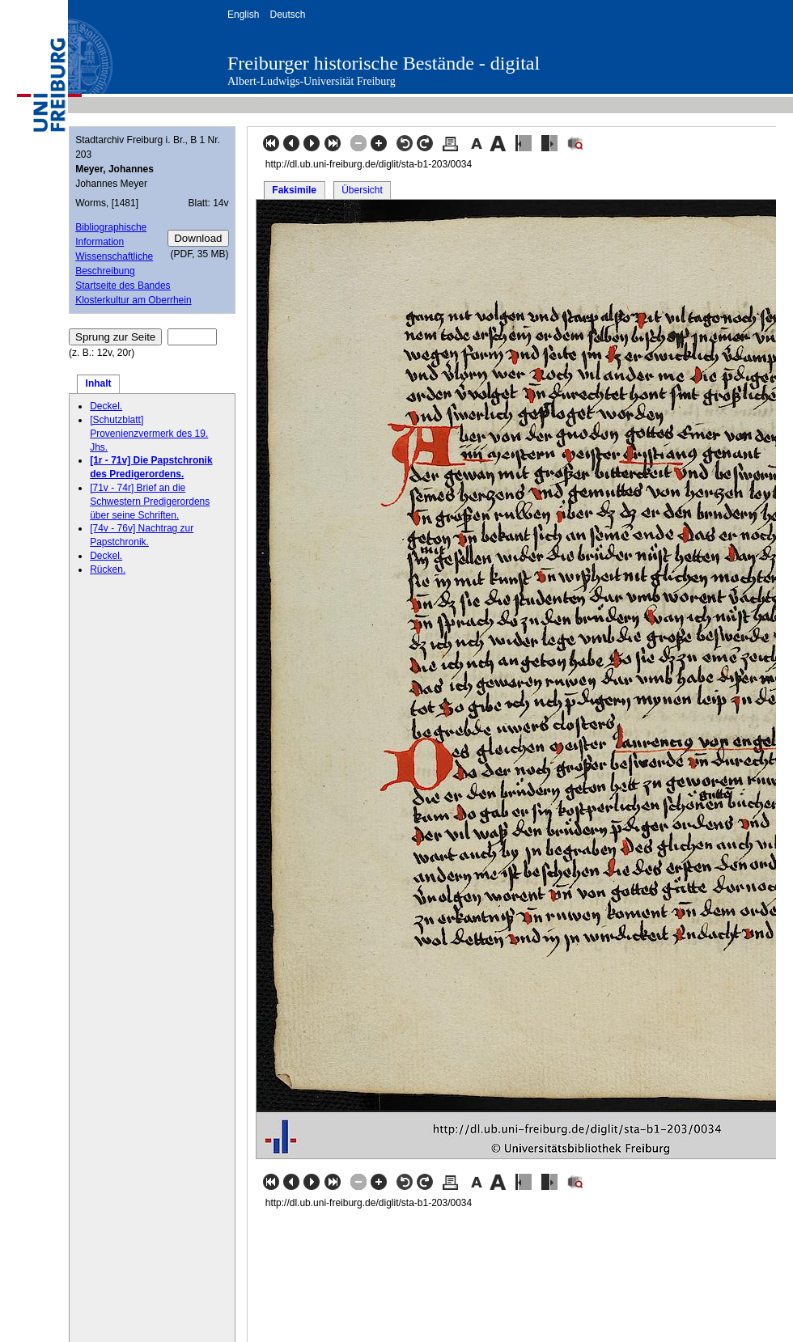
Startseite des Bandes (122, 285)
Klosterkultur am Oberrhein (133, 300)
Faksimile (294, 190)
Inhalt (99, 383)
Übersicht (362, 190)
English (243, 14)
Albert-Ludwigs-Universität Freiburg (311, 81)
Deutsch (287, 14)
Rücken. (107, 569)
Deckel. (106, 406)
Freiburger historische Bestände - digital (383, 63)
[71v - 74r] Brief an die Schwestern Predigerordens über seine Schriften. (150, 501)
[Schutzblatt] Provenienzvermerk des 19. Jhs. (149, 433)
